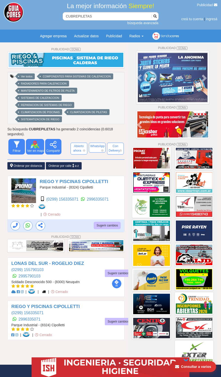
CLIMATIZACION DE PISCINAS (40, 112)
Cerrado (51, 214)
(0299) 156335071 (62, 199)
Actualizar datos (86, 36)
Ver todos (26, 76)
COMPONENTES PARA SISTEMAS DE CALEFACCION (76, 76)
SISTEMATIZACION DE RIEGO (40, 119)
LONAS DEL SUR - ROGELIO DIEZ (47, 263)
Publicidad (207, 5)
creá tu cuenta (192, 19)
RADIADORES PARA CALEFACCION (44, 83)
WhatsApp (97, 148)
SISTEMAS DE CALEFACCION (40, 97)
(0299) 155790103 (27, 270)
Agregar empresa (53, 36)
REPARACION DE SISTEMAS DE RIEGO (46, 104)
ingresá (211, 19)
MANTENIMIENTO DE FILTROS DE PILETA (48, 90)
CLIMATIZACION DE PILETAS (88, 112)
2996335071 (98, 199)
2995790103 (29, 276)
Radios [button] (136, 36)
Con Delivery (115, 148)
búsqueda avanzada (142, 23)
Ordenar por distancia (26, 166)
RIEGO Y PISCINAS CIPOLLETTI (74, 181)
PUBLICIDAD (66, 49)
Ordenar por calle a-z (64, 166)
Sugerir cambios (107, 225)
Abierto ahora (79, 148)
